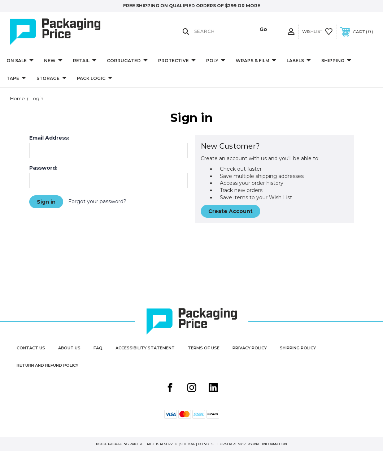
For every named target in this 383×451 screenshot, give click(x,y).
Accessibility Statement (145, 347)
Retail (84, 61)
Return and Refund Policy (47, 365)
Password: (43, 167)
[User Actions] (291, 32)
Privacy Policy (249, 347)
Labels (299, 61)
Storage (51, 79)
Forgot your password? (97, 201)
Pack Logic (94, 79)
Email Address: (49, 137)
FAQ (98, 347)
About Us (69, 347)
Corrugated (127, 61)
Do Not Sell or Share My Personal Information (242, 444)
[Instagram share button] (191, 388)
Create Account (230, 211)
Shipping (336, 61)
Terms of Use (203, 347)
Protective (177, 61)
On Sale (20, 61)
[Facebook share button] (170, 388)
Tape (16, 79)
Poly (215, 61)
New (53, 61)
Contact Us (31, 347)
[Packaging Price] (64, 32)
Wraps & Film (256, 61)
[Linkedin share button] (213, 388)
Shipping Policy (298, 347)
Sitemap (187, 444)
